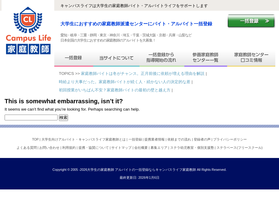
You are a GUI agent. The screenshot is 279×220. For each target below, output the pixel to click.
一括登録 (135, 139)
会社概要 (141, 147)
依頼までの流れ (179, 139)
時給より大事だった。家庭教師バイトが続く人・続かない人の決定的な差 (124, 81)
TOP (36, 139)
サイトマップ (121, 147)
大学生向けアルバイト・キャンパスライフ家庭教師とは (84, 139)
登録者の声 (203, 139)
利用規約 (69, 147)
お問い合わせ (49, 147)
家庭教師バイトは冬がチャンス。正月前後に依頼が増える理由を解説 (142, 73)
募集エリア (159, 147)
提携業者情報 (155, 139)
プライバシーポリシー (230, 139)
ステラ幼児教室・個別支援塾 (192, 147)
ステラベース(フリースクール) (239, 147)
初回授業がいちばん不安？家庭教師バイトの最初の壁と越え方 (114, 90)
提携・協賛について (94, 147)
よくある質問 (27, 147)
